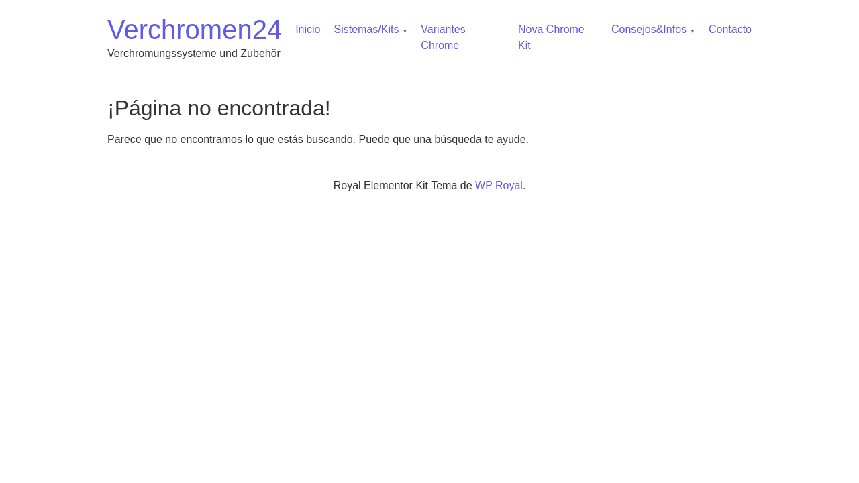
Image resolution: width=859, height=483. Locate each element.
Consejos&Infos (649, 29)
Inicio (307, 29)
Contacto (730, 29)
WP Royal (499, 185)
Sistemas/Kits (366, 29)
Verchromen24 (194, 29)
